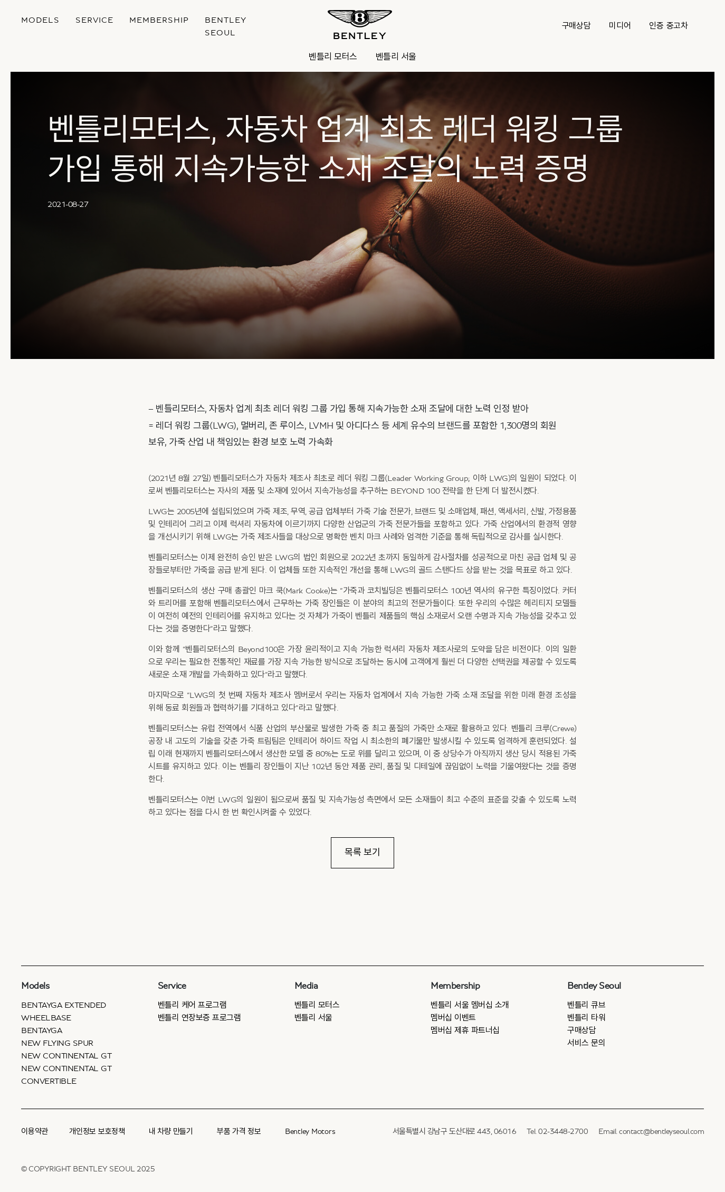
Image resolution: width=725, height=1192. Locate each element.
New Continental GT (66, 1056)
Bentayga (41, 1030)
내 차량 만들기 (171, 1132)
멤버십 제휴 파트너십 (465, 1030)
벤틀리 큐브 (586, 1005)
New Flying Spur (57, 1043)
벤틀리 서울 (396, 56)
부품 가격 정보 (239, 1132)
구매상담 (576, 26)
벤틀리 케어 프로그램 (192, 1005)
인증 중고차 (668, 26)
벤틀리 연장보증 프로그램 (199, 1018)
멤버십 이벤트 (453, 1018)
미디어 (620, 26)
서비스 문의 (586, 1043)
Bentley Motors (310, 1132)
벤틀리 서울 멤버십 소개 (470, 1005)
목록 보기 (362, 852)
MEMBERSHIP (159, 20)
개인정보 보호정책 (97, 1132)
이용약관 (34, 1132)
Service (94, 20)
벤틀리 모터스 (333, 56)
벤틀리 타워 (586, 1018)
